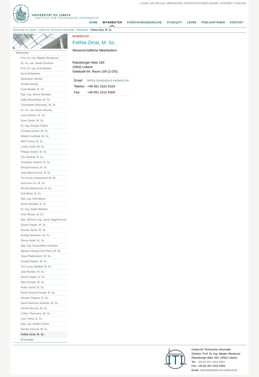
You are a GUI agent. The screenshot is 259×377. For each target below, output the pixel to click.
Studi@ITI (174, 22)
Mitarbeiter (112, 22)
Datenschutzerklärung (201, 3)
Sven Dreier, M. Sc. (32, 120)
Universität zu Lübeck (25, 30)
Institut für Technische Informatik (56, 30)
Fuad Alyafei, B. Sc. (33, 89)
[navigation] (129, 24)
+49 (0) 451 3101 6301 (211, 361)
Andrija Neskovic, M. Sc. (35, 235)
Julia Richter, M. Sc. (33, 271)
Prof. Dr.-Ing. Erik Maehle (36, 68)
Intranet (227, 3)
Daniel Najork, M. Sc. (33, 224)
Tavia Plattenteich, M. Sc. (36, 256)
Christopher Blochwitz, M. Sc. (39, 104)
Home (93, 22)
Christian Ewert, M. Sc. (35, 130)
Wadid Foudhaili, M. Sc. (35, 136)
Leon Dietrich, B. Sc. (33, 115)
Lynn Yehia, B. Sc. (32, 318)
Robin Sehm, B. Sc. (33, 287)
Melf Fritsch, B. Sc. (32, 141)
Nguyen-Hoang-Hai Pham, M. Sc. (41, 250)
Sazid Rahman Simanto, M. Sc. (40, 303)
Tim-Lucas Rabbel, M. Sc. (36, 266)
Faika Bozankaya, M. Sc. (36, 99)
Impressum (174, 3)
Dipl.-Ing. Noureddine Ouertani (39, 245)
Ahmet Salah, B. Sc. (33, 276)
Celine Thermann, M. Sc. (36, 313)
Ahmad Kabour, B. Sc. (34, 167)
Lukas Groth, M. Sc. (33, 146)
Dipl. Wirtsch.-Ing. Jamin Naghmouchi (43, 219)
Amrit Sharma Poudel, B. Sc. (38, 292)
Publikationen (213, 22)
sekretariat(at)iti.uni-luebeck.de (218, 370)
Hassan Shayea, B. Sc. (35, 297)
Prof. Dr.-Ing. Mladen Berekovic (40, 57)
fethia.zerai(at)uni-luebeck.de (108, 80)
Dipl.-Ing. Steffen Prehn (35, 323)
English (240, 3)
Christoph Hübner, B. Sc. (36, 162)
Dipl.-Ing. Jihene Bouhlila (36, 94)
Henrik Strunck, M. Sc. (34, 308)
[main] (129, 66)
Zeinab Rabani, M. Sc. (34, 261)
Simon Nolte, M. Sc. (33, 240)
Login (144, 3)
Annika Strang (29, 83)
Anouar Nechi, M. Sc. (34, 229)
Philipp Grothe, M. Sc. (34, 151)
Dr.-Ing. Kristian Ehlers (34, 125)
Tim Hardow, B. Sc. (32, 156)
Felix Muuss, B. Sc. (32, 214)
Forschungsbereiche (144, 22)
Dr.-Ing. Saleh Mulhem (34, 209)
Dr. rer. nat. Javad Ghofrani (37, 63)
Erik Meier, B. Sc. (31, 193)
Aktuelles (157, 3)
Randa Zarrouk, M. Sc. (34, 329)
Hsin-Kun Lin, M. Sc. (33, 183)
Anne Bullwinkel (30, 73)
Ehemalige (27, 339)
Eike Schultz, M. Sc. (33, 282)
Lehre (191, 22)
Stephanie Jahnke (32, 78)
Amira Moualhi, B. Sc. (34, 203)
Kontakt (237, 22)
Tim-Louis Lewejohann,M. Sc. (39, 177)
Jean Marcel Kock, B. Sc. (36, 172)
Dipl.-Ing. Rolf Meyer (33, 198)
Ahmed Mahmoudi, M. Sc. (36, 188)
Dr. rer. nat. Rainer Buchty (36, 110)
